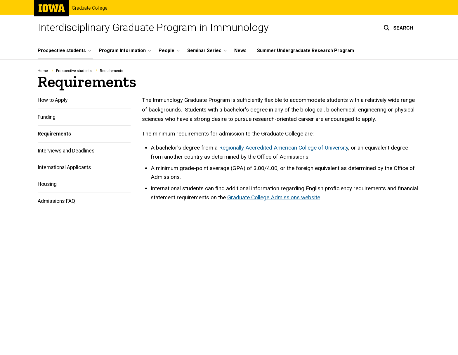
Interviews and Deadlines (66, 151)
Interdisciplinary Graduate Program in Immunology (153, 28)
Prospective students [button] (62, 50)
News (240, 50)
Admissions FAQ (56, 201)
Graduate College (89, 8)
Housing (47, 184)
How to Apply (52, 100)
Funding (46, 117)
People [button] (166, 50)
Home (43, 70)
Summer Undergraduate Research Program (305, 50)
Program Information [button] (122, 50)
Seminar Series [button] (204, 50)
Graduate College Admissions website (273, 197)
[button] (398, 28)
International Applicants (64, 167)
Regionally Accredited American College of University (283, 148)
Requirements (54, 134)
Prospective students (74, 70)
